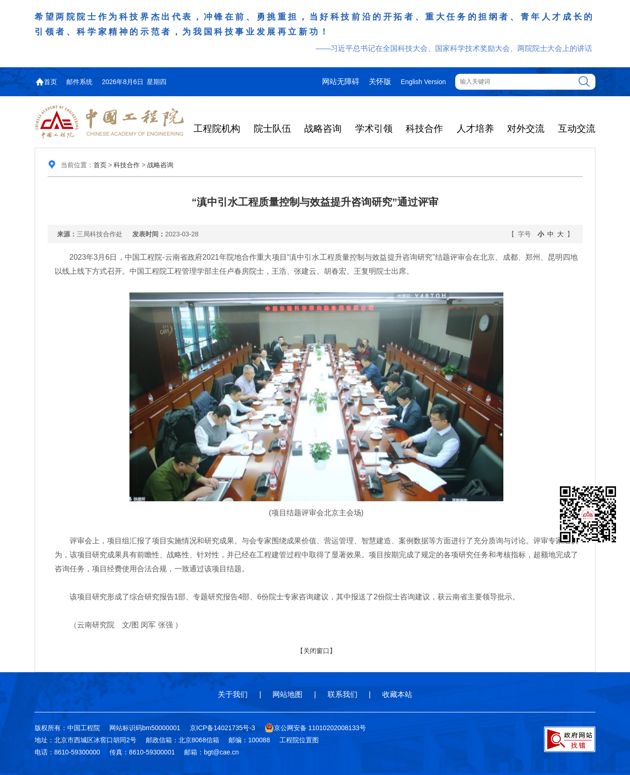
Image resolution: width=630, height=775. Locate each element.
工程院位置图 (299, 740)
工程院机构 (216, 128)
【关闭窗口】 (316, 650)
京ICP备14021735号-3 (222, 728)
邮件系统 (79, 81)
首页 (50, 81)
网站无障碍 (340, 81)
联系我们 (343, 694)
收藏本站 (397, 694)
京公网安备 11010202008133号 (315, 728)
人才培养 (475, 128)
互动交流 (576, 128)
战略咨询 (323, 128)
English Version (423, 81)
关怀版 (380, 81)
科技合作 (424, 128)
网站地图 (287, 694)
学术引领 (374, 128)
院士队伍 (272, 128)
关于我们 (233, 694)
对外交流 (525, 128)
